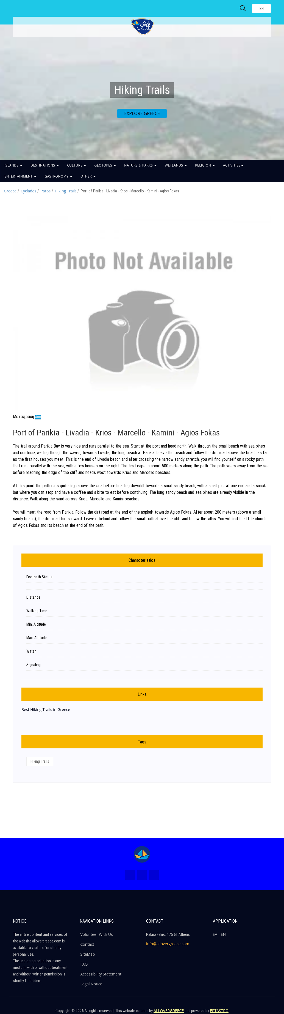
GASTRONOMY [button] (58, 176)
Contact (87, 944)
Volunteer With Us (96, 934)
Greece (10, 190)
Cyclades (28, 190)
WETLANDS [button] (176, 165)
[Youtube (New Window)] (154, 875)
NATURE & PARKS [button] (140, 165)
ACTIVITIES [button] (233, 165)
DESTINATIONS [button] (44, 165)
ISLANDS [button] (13, 165)
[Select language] (261, 8)
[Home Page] (142, 854)
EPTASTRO (219, 1010)
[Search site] (243, 8)
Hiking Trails (66, 190)
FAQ (84, 964)
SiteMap (87, 954)
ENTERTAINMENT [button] (20, 176)
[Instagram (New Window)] (142, 875)
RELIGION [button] (205, 165)
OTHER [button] (88, 176)
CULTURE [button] (76, 165)
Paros (45, 190)
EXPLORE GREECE (142, 113)
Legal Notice (91, 983)
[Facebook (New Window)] (130, 875)
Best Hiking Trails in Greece (45, 709)
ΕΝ (223, 934)
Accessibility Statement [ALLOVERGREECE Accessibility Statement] (101, 974)
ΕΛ (215, 934)
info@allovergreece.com (167, 943)
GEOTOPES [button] (105, 165)
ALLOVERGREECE (169, 1010)
